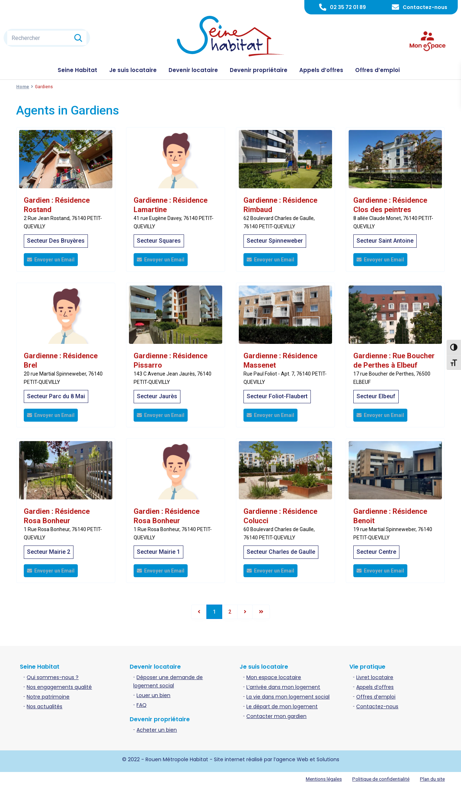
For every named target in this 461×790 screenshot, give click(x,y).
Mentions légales (318, 779)
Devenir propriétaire (258, 70)
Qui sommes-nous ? (53, 677)
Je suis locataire (133, 70)
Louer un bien (153, 695)
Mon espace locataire (273, 677)
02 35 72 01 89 (348, 7)
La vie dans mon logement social (288, 696)
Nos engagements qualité (59, 687)
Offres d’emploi (377, 70)
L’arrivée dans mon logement (283, 687)
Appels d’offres (321, 70)
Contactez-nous (425, 7)
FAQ (141, 705)
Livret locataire (374, 677)
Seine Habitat (77, 70)
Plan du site (432, 779)
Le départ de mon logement (282, 706)
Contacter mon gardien (276, 716)
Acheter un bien (156, 729)
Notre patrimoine (48, 696)
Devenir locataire (193, 70)
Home (22, 86)
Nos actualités (44, 706)
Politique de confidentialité (378, 779)
